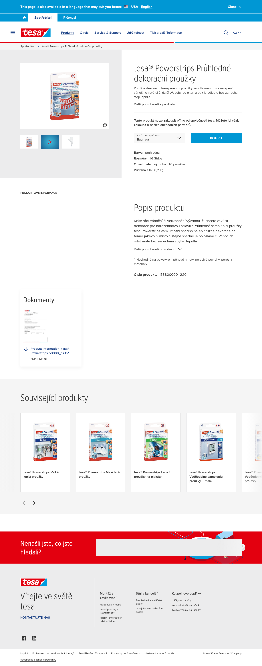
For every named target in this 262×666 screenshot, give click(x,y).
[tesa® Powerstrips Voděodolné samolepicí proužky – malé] (211, 452)
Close (235, 7)
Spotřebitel (43, 18)
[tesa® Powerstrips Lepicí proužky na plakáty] (155, 450)
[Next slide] (34, 503)
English (146, 7)
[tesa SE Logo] (35, 32)
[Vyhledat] (226, 33)
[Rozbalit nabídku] (13, 33)
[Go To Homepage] (24, 17)
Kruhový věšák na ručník (185, 605)
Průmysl (69, 18)
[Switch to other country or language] (237, 32)
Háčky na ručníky (181, 600)
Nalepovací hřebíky (110, 604)
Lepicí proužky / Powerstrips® (109, 611)
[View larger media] (105, 125)
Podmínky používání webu (125, 653)
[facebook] (24, 639)
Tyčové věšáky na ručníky (186, 609)
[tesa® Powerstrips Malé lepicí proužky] (100, 450)
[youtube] (34, 639)
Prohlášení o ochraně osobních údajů (53, 653)
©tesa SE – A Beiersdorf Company (222, 653)
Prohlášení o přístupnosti (93, 653)
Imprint (24, 653)
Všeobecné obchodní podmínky (38, 659)
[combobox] (159, 138)
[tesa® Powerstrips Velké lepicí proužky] (45, 450)
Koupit (216, 138)
